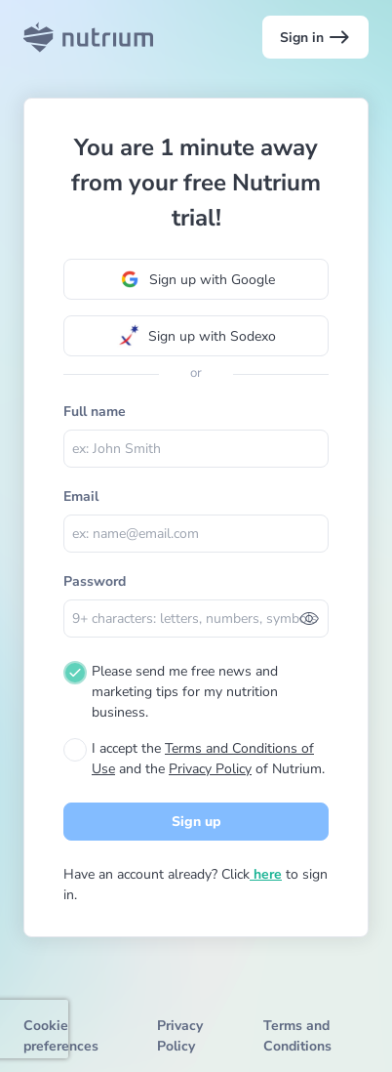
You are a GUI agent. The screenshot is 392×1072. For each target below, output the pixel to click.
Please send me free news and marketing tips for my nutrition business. (185, 692)
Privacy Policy (210, 769)
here (266, 874)
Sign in (315, 37)
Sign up (196, 821)
